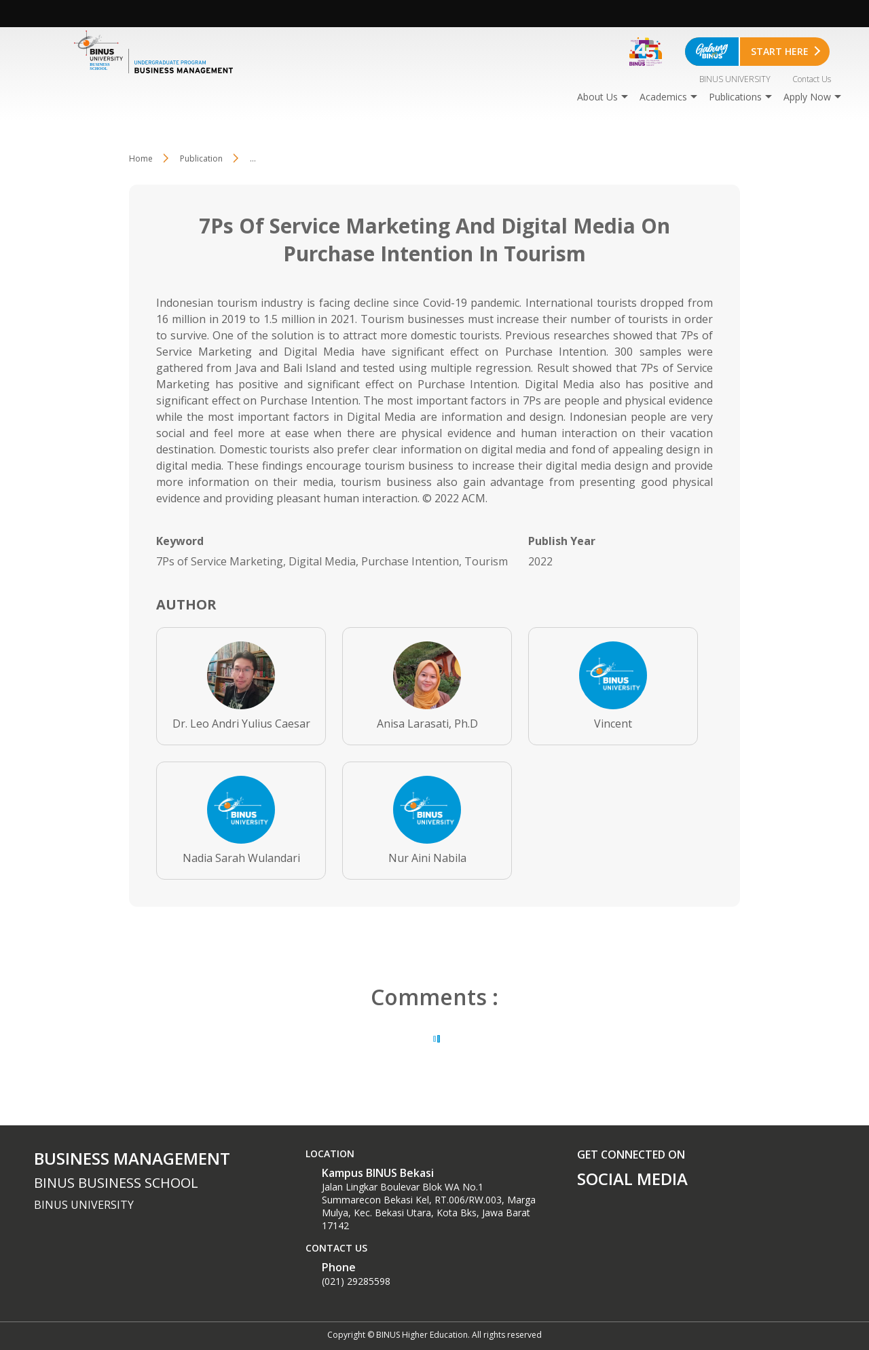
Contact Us (811, 79)
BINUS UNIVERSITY (735, 79)
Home (141, 158)
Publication (201, 158)
